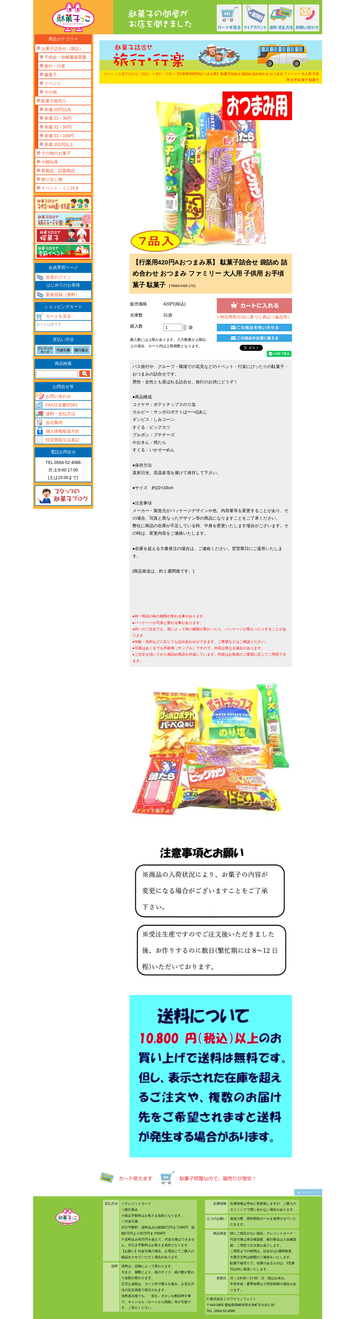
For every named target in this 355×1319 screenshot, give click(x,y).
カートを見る (58, 316)
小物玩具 (49, 161)
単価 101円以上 (58, 144)
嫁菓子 (50, 74)
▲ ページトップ (308, 1192)
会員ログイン (58, 277)
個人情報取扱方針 (62, 431)
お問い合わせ (58, 396)
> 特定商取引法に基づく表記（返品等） (254, 316)
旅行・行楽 (163, 74)
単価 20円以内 (57, 109)
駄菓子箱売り (54, 100)
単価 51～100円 (59, 135)
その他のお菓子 (56, 153)
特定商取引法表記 (62, 439)
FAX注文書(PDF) (62, 405)
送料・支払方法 (60, 413)
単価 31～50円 (58, 127)
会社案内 (54, 422)
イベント (52, 83)
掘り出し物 (51, 179)
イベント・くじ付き (60, 188)
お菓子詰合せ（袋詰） (134, 74)
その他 (50, 92)
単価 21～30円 (58, 118)
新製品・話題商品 (58, 170)
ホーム (109, 74)
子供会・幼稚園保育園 (65, 57)
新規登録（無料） (62, 294)
